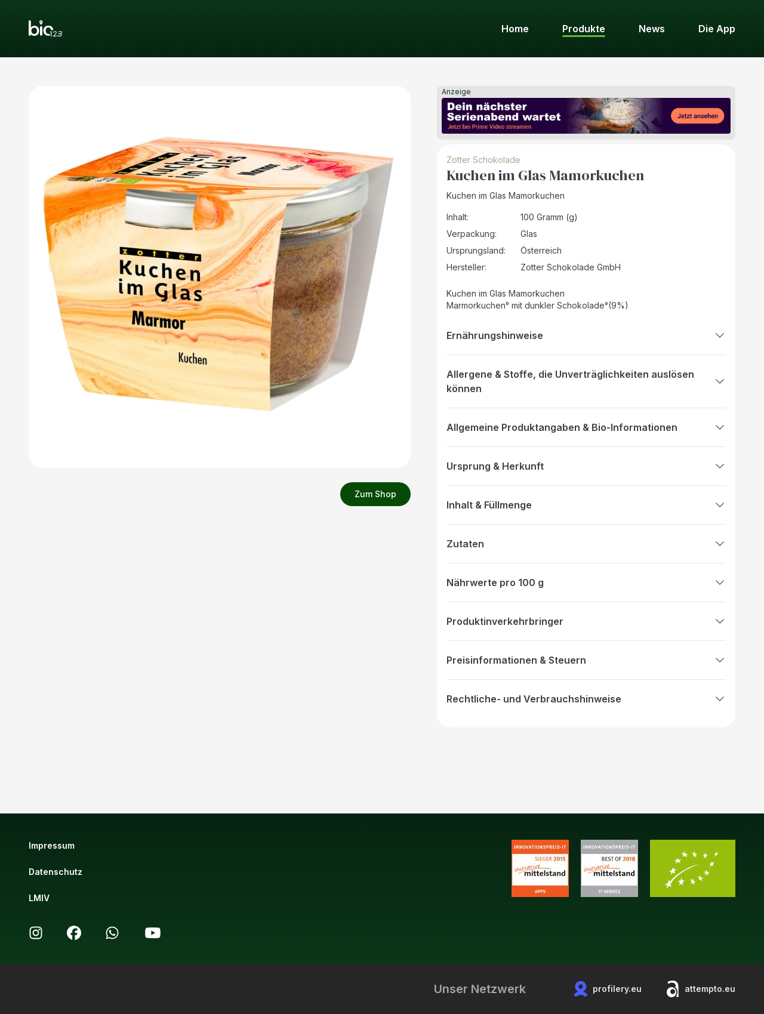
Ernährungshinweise (586, 335)
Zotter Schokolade (483, 160)
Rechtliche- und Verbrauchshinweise (586, 699)
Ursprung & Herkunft (586, 466)
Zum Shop (375, 494)
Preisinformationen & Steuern (586, 660)
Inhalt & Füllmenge (586, 505)
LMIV (39, 898)
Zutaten (586, 544)
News (652, 29)
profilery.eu (608, 989)
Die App (716, 29)
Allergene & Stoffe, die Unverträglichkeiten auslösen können (586, 381)
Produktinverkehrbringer (586, 621)
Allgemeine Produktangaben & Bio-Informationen (586, 427)
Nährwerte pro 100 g (586, 582)
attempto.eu (700, 989)
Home (515, 29)
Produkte (583, 29)
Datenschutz (55, 872)
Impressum (52, 845)
